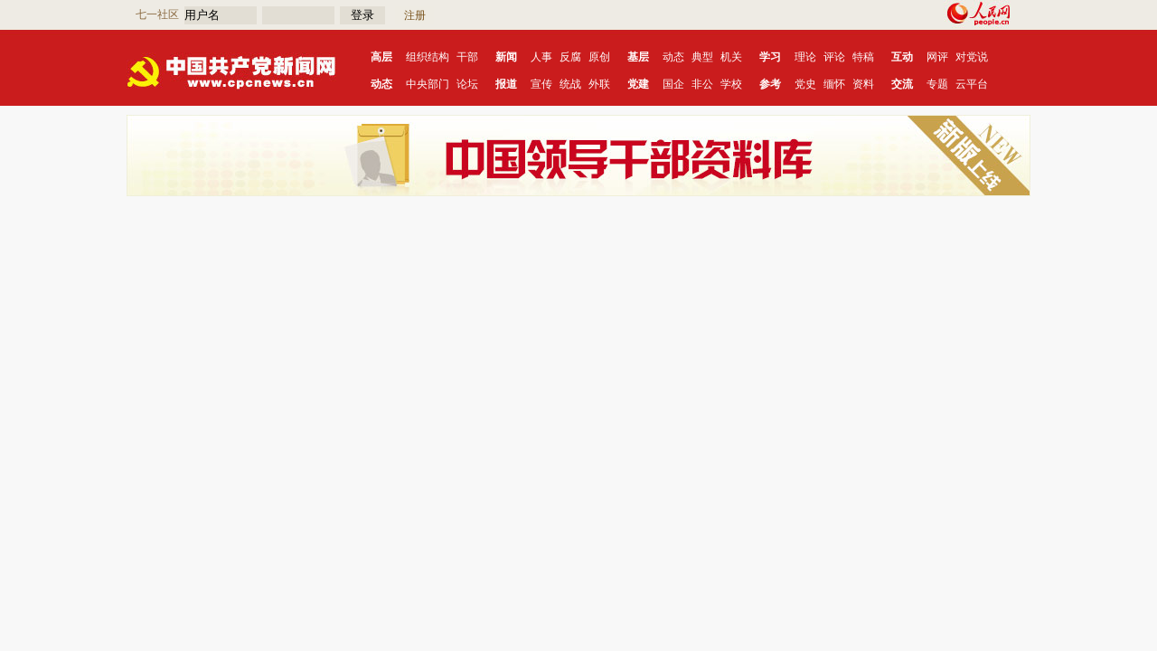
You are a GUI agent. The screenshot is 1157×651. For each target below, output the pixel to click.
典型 (702, 57)
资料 (863, 84)
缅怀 (834, 84)
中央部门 (427, 84)
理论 (805, 57)
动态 (673, 57)
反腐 (570, 57)
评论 (834, 57)
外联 (599, 84)
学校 (731, 84)
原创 (599, 57)
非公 (702, 84)
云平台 (971, 84)
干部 (467, 57)
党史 (805, 84)
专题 (937, 84)
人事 (541, 57)
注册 (415, 15)
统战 (570, 84)
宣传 (541, 84)
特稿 (863, 57)
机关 (731, 57)
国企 (673, 84)
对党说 (971, 57)
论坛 (467, 84)
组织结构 (427, 57)
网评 (937, 57)
